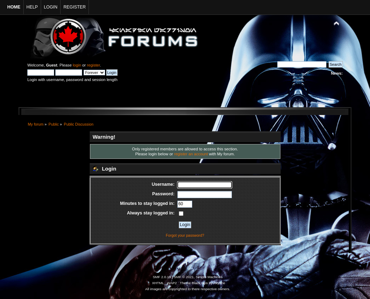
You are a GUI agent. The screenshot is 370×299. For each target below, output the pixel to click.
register (93, 65)
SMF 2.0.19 (162, 277)
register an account (191, 154)
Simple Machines (209, 277)
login (77, 65)
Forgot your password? (185, 235)
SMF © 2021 (184, 277)
